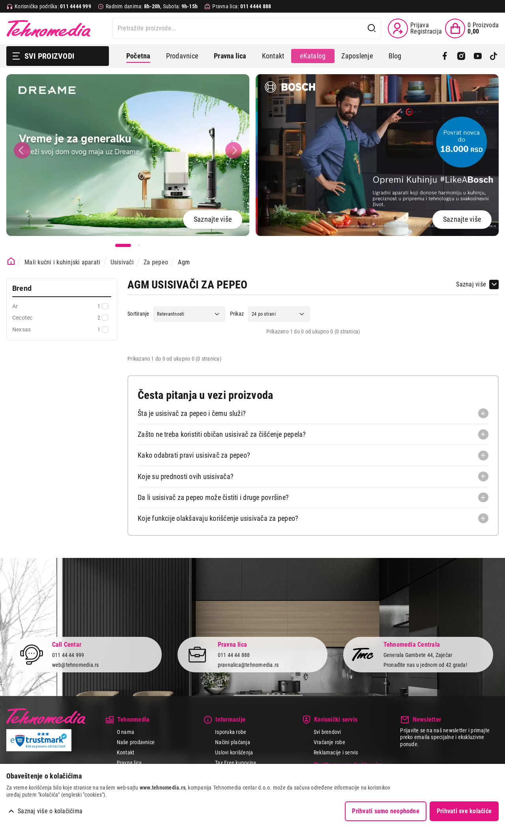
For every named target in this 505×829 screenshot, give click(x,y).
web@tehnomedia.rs (75, 665)
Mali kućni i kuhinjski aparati (62, 262)
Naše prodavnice (136, 742)
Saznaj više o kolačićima (50, 811)
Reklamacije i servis (336, 752)
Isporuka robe (230, 732)
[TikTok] (494, 56)
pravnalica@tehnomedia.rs (248, 665)
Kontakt (273, 56)
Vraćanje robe (329, 742)
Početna (138, 56)
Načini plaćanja (232, 742)
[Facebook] (445, 56)
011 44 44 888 (234, 655)
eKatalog (312, 56)
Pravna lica (129, 763)
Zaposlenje (356, 56)
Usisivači (122, 262)
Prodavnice (182, 56)
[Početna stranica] (11, 261)
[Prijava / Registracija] (415, 28)
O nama (125, 732)
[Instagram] (461, 56)
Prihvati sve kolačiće (464, 811)
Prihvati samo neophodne (385, 811)
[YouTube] (478, 56)
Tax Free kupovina (235, 763)
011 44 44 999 (68, 655)
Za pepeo (156, 262)
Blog (395, 56)
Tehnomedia (48, 28)
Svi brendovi (327, 732)
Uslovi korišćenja (234, 752)
